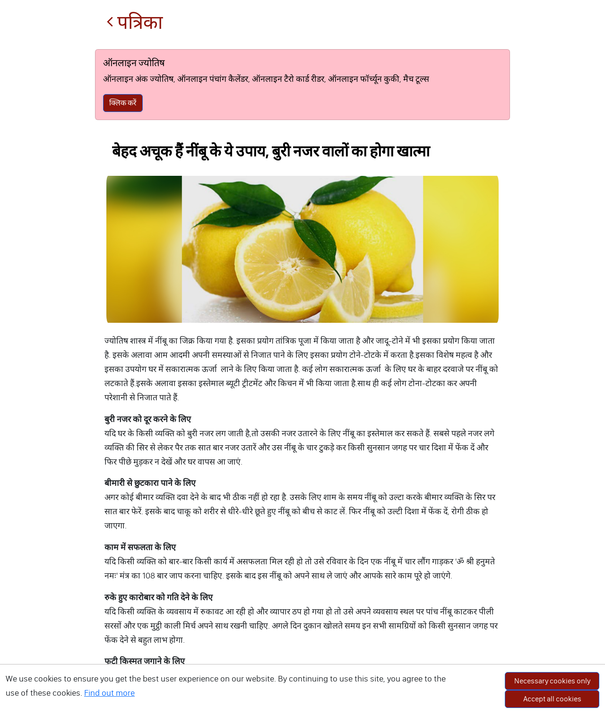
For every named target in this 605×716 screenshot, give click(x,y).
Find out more (109, 693)
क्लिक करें (123, 102)
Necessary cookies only (552, 680)
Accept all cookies (552, 698)
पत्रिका (134, 22)
